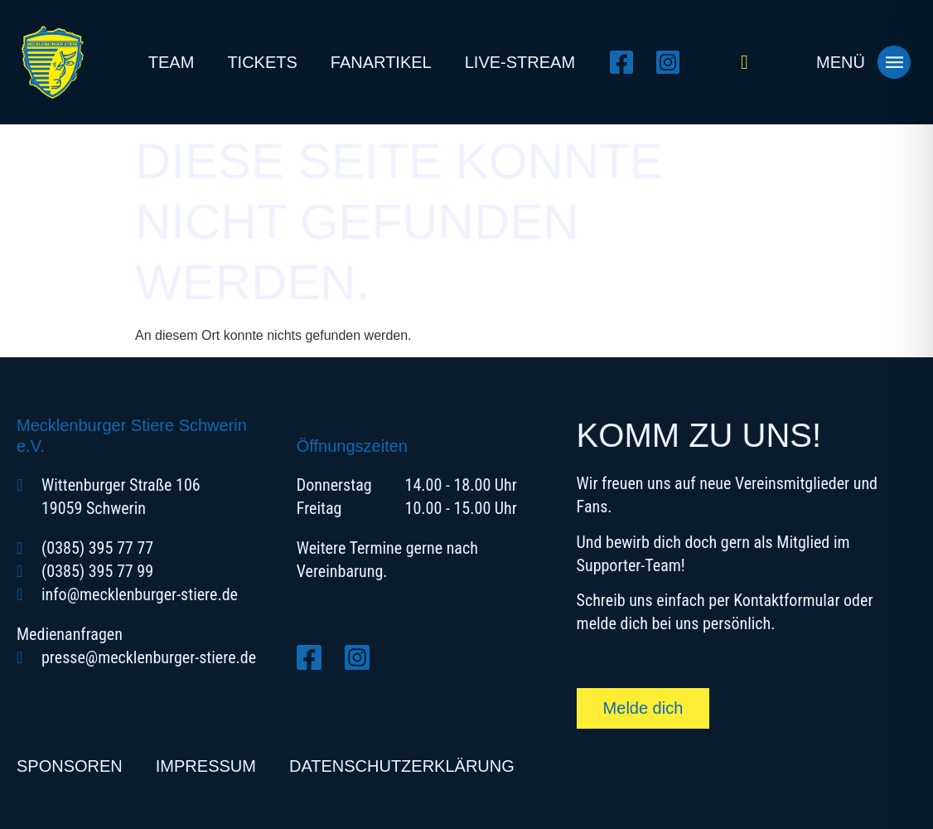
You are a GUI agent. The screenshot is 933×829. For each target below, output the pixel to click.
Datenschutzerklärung (402, 766)
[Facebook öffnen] (626, 62)
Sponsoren (70, 766)
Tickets (262, 62)
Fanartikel (381, 62)
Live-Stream (520, 62)
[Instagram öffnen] (672, 62)
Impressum (206, 766)
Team (171, 62)
